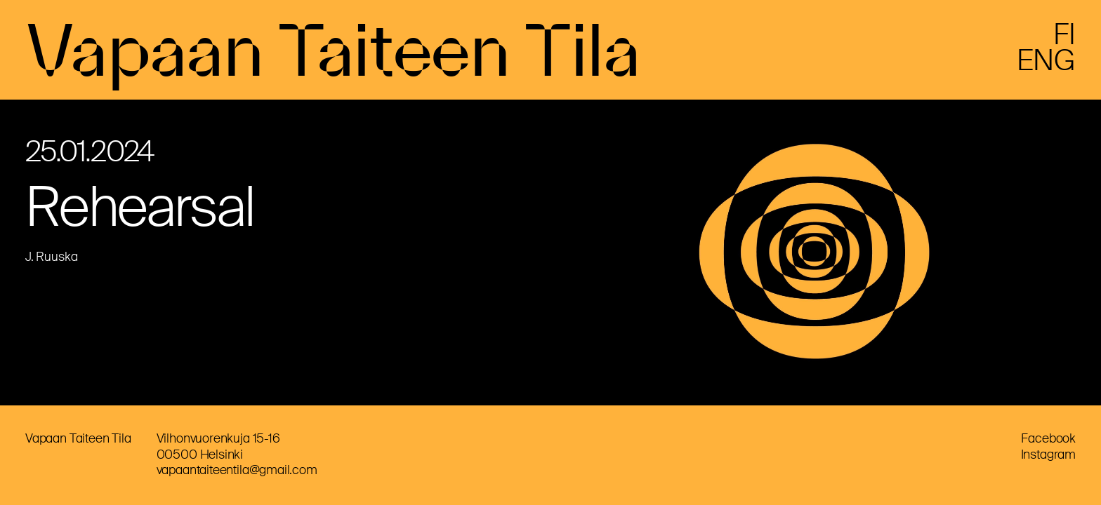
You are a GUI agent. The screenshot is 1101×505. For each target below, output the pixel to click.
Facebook (1048, 438)
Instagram (1048, 454)
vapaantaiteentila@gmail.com (237, 470)
